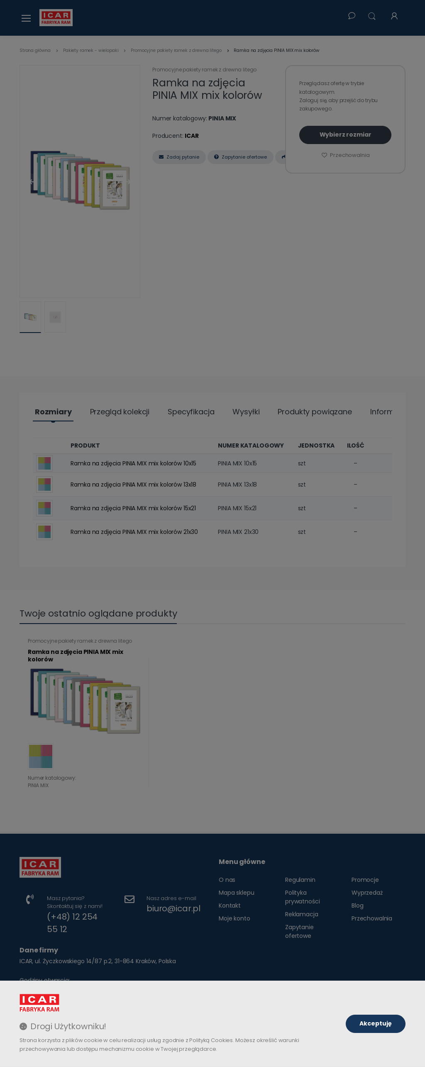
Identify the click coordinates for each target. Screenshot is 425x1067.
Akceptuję (375, 1023)
